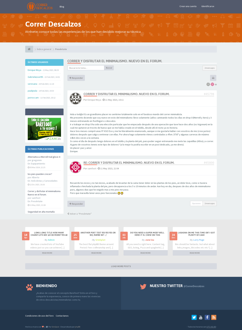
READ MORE (47, 253)
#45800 (209, 162)
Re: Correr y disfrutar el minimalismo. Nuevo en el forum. (129, 162)
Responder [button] (76, 77)
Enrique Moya (94, 99)
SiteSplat (100, 239)
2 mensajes (210, 68)
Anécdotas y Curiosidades (44, 180)
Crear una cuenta (187, 6)
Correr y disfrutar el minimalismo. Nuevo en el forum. (114, 61)
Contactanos (62, 315)
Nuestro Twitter (177, 286)
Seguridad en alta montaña (41, 211)
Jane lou (149, 239)
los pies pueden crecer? (40, 174)
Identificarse (207, 6)
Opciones (196, 203)
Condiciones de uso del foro (39, 315)
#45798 (209, 94)
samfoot (92, 168)
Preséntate (37, 201)
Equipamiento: (38, 163)
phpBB (77, 326)
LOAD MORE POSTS (121, 266)
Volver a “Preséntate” (79, 213)
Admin (51, 239)
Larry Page (198, 239)
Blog (62, 6)
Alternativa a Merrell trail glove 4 (44, 156)
